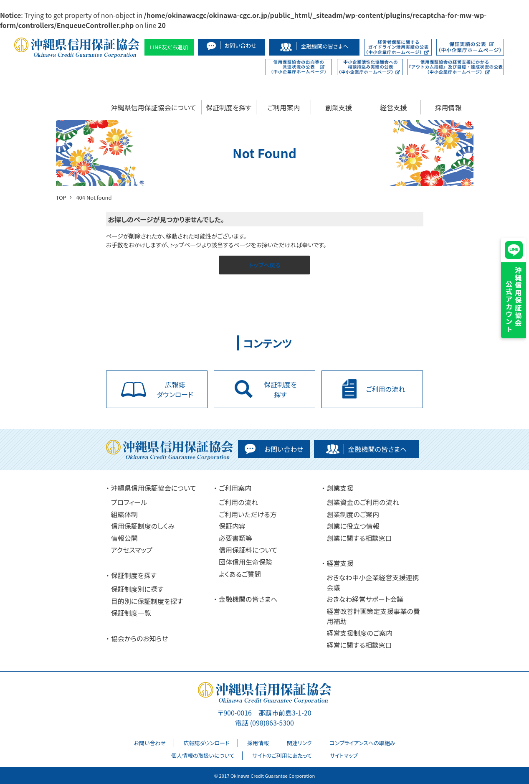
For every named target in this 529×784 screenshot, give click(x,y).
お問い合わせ (150, 743)
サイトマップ (343, 755)
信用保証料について (248, 550)
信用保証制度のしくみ (143, 526)
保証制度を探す (228, 107)
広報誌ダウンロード (207, 743)
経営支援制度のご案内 (359, 633)
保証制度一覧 (131, 613)
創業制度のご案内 (353, 514)
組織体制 (124, 514)
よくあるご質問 (240, 574)
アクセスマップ (131, 550)
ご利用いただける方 (248, 514)
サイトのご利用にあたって (282, 755)
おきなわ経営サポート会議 (365, 599)
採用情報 (448, 107)
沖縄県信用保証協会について (153, 107)
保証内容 (232, 526)
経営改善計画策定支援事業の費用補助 (373, 616)
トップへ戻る (264, 265)
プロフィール (129, 502)
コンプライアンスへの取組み (362, 743)
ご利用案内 (283, 107)
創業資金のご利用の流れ (363, 502)
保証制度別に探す (137, 589)
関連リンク (299, 743)
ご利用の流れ (238, 502)
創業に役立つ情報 (353, 526)
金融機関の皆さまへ (248, 599)
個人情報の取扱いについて (202, 755)
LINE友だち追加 (169, 47)
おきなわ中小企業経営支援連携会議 (373, 582)
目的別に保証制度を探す (147, 601)
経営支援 (393, 107)
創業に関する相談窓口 (359, 538)
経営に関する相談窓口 (359, 645)
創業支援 (338, 107)
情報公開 (124, 538)
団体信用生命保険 (245, 562)
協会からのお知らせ (139, 638)
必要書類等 (235, 538)
